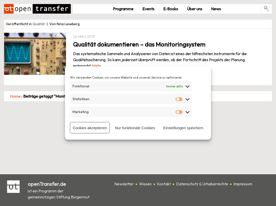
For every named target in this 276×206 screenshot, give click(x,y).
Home (15, 96)
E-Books (170, 8)
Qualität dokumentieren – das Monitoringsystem (139, 44)
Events (148, 8)
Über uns (194, 8)
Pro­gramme (123, 8)
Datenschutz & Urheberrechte (202, 183)
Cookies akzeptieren (90, 127)
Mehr (96, 65)
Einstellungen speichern (183, 127)
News (216, 8)
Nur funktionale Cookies (135, 127)
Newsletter (124, 183)
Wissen (145, 183)
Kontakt (164, 183)
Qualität (38, 24)
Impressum (242, 183)
